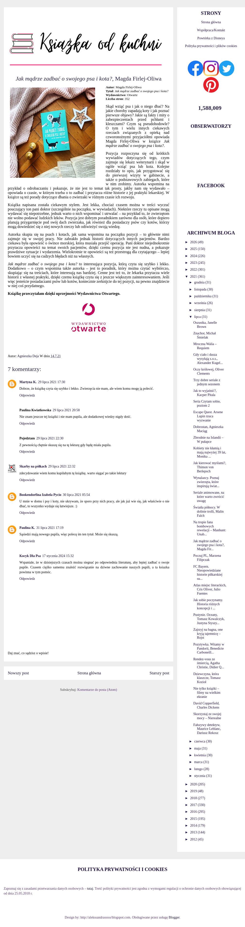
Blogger (174, 917)
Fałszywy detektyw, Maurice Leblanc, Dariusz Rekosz (207, 729)
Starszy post (159, 673)
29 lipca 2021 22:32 (61, 466)
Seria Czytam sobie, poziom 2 (206, 403)
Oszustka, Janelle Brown (205, 325)
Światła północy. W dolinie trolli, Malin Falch (208, 511)
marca (198, 762)
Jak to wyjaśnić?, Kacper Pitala (205, 393)
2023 (194, 263)
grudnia (199, 282)
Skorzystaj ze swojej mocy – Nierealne (207, 716)
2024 (194, 256)
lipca (198, 317)
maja (198, 748)
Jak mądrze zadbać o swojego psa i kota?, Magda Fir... (209, 545)
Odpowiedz (27, 395)
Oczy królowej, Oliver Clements (208, 371)
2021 (194, 276)
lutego (199, 769)
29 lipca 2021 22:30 (50, 438)
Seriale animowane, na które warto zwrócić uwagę (208, 497)
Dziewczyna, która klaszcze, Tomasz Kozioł (207, 678)
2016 (194, 812)
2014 (194, 825)
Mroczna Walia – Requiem (205, 346)
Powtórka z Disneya (211, 38)
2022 (194, 269)
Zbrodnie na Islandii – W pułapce (208, 439)
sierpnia (200, 310)
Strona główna (89, 673)
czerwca (200, 741)
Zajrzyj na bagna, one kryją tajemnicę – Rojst (208, 634)
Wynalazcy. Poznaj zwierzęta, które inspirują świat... (206, 482)
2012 (194, 839)
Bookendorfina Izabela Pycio (40, 495)
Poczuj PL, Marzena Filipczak (207, 558)
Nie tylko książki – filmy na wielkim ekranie (206, 693)
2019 (194, 791)
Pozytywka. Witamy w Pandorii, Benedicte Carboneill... (208, 648)
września (200, 303)
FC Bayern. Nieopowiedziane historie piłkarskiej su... (207, 572)
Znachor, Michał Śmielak (204, 335)
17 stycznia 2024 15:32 (58, 556)
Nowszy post (18, 673)
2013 (194, 832)
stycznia (200, 776)
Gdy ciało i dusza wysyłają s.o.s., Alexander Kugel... (208, 359)
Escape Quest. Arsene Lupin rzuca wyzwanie (208, 416)
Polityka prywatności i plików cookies (211, 46)
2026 (194, 242)
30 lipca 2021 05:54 (76, 495)
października (203, 296)
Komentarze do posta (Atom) (97, 690)
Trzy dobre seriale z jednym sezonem (206, 382)
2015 (194, 819)
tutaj (90, 888)
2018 (194, 798)
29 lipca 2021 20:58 (66, 410)
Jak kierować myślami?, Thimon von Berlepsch (209, 467)
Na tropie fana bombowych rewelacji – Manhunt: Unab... (209, 528)
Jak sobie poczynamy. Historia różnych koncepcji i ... (208, 604)
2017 (194, 805)
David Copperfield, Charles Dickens (206, 705)
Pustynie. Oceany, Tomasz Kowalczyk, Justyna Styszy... (209, 619)
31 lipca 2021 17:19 (50, 528)
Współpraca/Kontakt (211, 30)
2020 (194, 784)
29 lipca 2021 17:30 (51, 382)
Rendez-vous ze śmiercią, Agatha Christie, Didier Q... (208, 663)
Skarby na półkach (33, 466)
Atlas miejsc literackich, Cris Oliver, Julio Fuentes (209, 589)
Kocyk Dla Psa (30, 556)
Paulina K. (27, 528)
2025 (194, 249)
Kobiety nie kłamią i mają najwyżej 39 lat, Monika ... (209, 452)
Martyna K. (28, 382)
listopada (200, 289)
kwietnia (200, 755)
